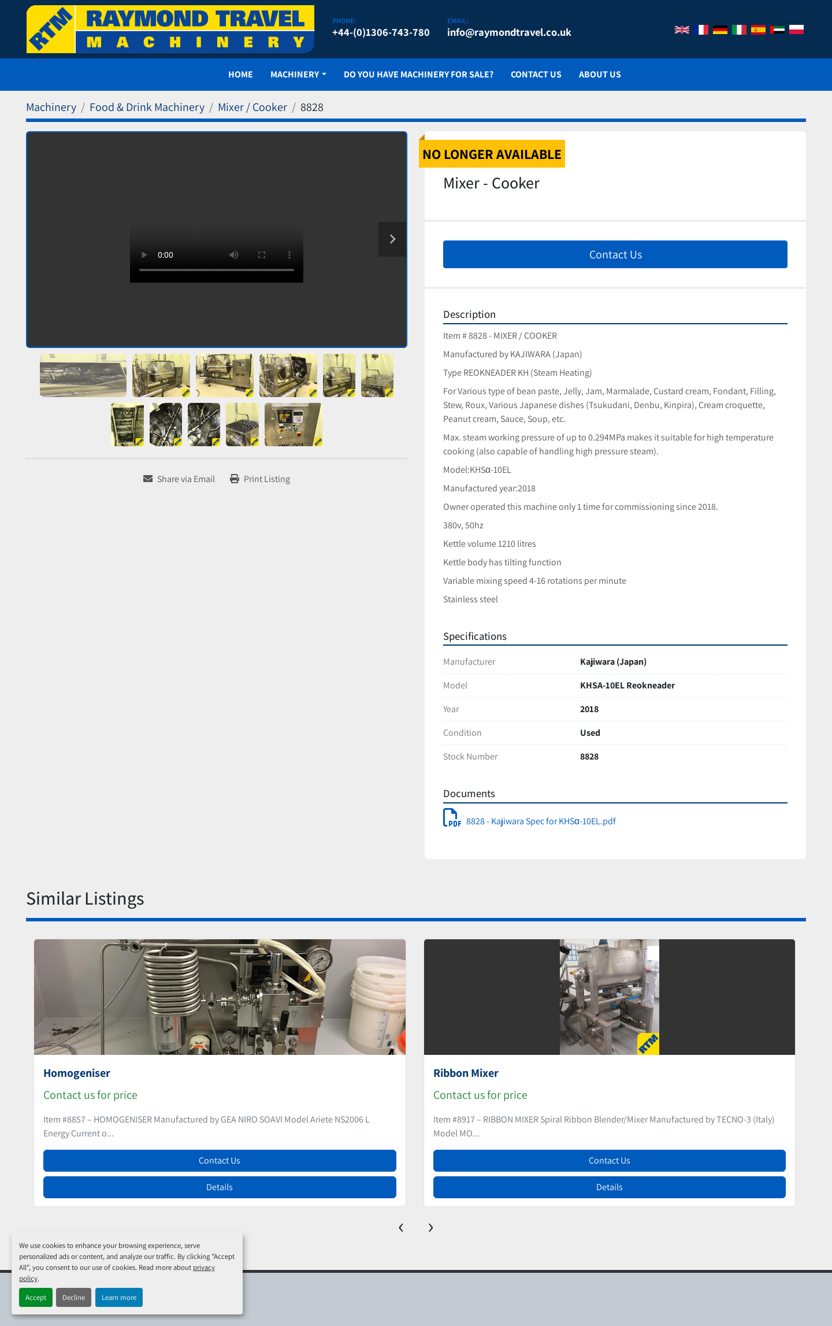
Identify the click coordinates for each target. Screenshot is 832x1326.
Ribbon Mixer (466, 1072)
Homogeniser (76, 1072)
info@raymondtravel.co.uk (509, 32)
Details (219, 1187)
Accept (35, 1297)
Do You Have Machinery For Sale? (418, 74)
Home (240, 74)
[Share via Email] (179, 479)
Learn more (119, 1297)
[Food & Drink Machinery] (147, 106)
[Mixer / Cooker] (252, 106)
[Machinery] (51, 106)
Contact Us (536, 74)
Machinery (294, 74)
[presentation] (401, 1225)
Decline (73, 1297)
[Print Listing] (260, 479)
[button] (298, 75)
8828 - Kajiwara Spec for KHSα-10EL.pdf (529, 821)
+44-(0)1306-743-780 (381, 32)
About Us (600, 74)
